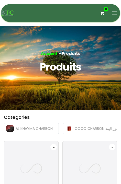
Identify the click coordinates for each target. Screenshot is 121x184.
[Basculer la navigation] (114, 13)
